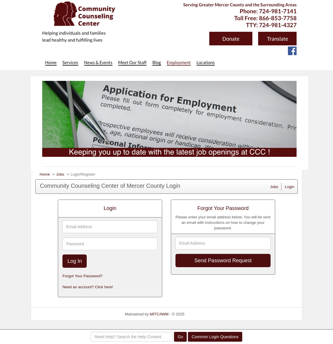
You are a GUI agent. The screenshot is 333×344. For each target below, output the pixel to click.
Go (180, 336)
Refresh (201, 314)
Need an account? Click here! (87, 287)
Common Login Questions (215, 336)
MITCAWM (159, 314)
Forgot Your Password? (82, 276)
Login (289, 187)
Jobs (60, 174)
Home (45, 174)
